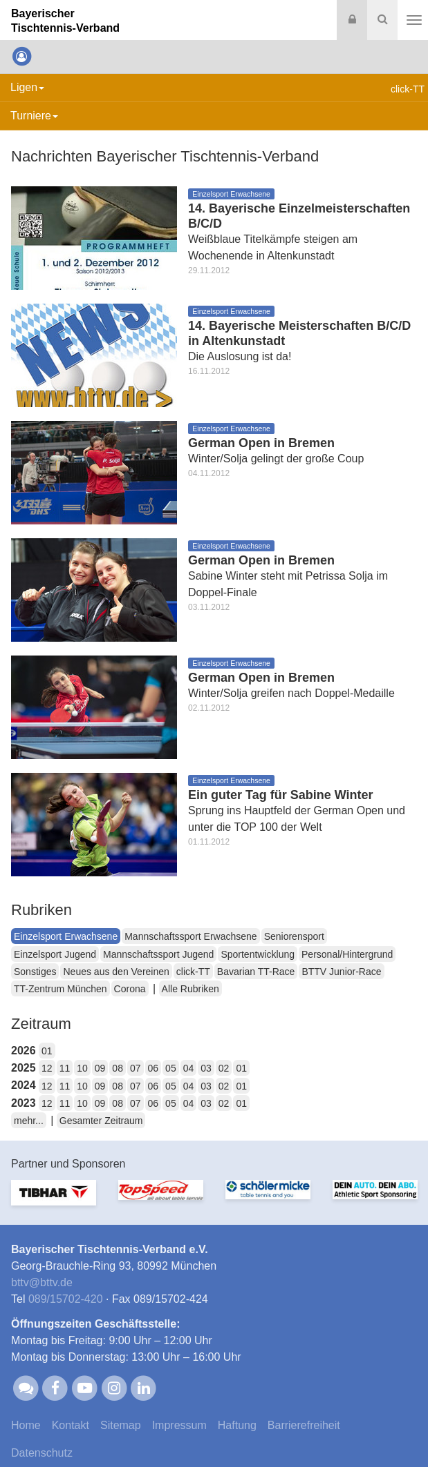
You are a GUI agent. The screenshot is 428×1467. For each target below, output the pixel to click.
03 (206, 1068)
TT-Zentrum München (60, 988)
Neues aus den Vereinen (116, 971)
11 (65, 1068)
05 (170, 1068)
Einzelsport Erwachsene (66, 936)
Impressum (179, 1425)
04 (188, 1068)
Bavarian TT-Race (256, 971)
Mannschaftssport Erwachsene (190, 936)
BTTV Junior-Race (341, 971)
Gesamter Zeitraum (101, 1120)
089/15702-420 (65, 1299)
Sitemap (120, 1425)
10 (82, 1068)
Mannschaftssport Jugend (158, 954)
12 (47, 1068)
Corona (130, 988)
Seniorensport (294, 936)
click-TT (193, 971)
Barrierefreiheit (304, 1425)
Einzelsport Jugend (55, 954)
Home (26, 1425)
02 (224, 1068)
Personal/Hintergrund (347, 954)
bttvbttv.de (42, 1282)
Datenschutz (42, 1453)
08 (117, 1068)
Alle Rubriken (190, 988)
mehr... (29, 1120)
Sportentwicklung (258, 954)
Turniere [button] (34, 115)
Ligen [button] (27, 87)
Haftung (237, 1425)
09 (100, 1068)
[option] (53, 1201)
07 (135, 1068)
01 (47, 1050)
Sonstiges (35, 971)
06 (153, 1068)
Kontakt (70, 1425)
